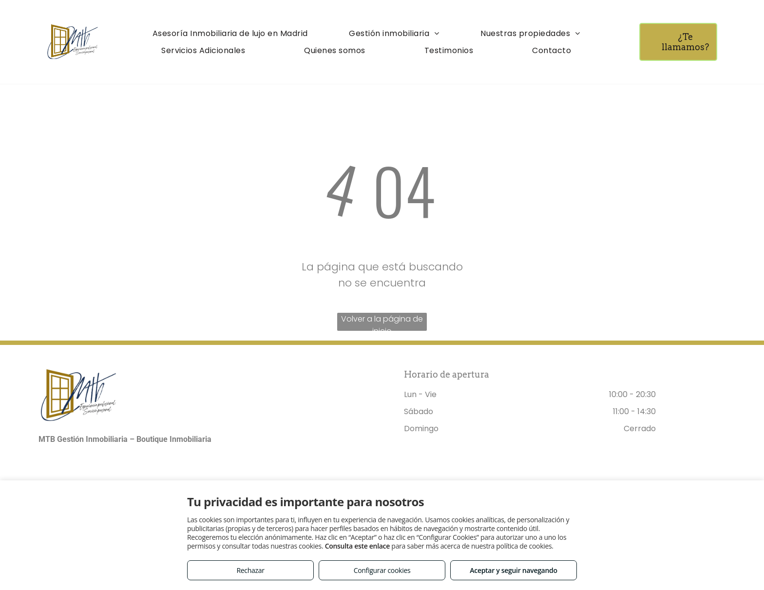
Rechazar (250, 570)
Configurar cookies (382, 570)
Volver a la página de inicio (382, 322)
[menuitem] (230, 33)
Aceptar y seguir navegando (513, 570)
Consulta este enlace (357, 546)
